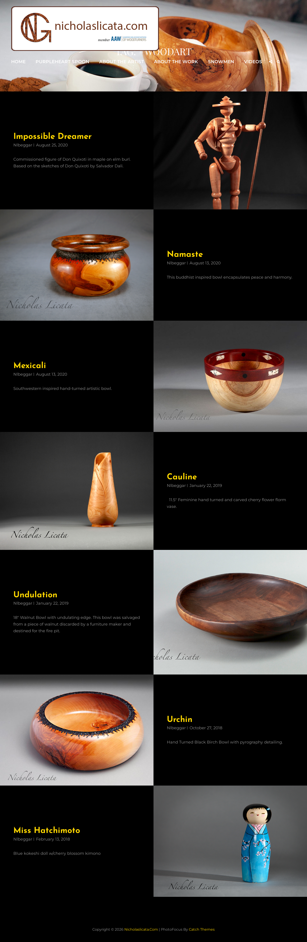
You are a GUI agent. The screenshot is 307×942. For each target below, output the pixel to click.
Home (18, 61)
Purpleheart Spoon (62, 61)
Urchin (179, 720)
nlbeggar (22, 145)
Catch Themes (202, 929)
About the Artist (121, 61)
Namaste (185, 255)
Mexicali (29, 366)
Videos (253, 61)
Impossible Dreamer (52, 137)
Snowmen (221, 61)
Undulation (35, 595)
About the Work (176, 61)
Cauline (182, 477)
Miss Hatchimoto (46, 831)
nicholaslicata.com (141, 929)
